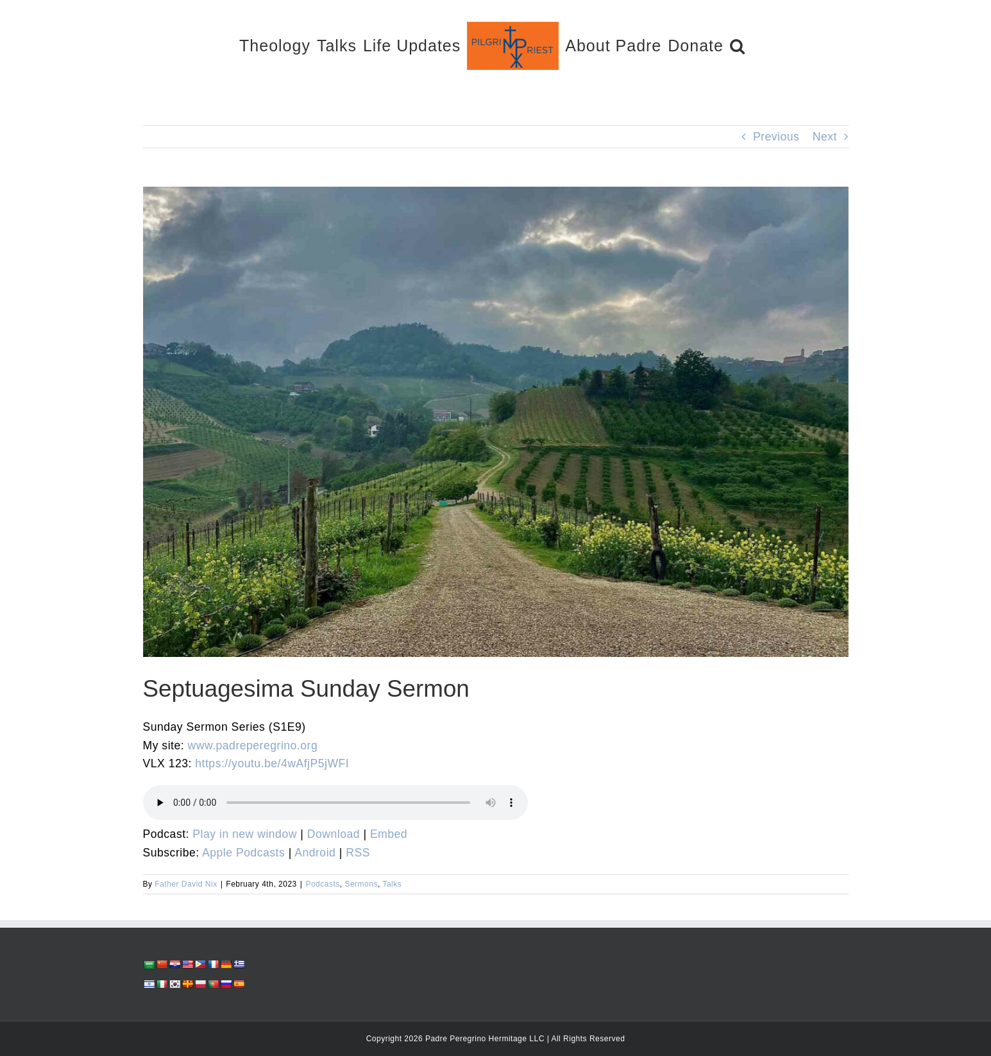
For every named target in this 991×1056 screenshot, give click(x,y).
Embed (388, 834)
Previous (776, 136)
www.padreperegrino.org (253, 745)
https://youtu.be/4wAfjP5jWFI (272, 763)
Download (333, 834)
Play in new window (244, 834)
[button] (737, 45)
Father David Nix (186, 884)
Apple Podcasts (243, 852)
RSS (358, 852)
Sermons (361, 884)
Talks (392, 884)
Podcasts (322, 884)
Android (314, 852)
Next (825, 136)
